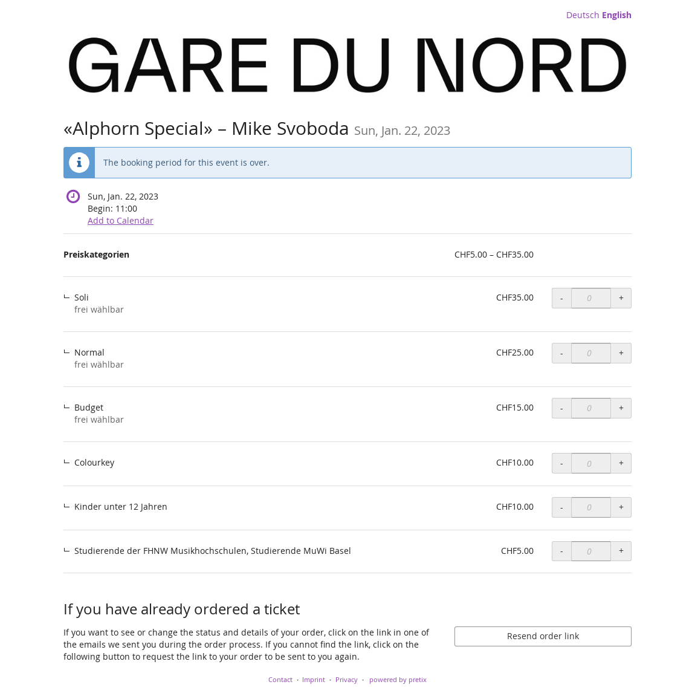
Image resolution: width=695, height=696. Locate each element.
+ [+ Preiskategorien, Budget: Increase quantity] (621, 408)
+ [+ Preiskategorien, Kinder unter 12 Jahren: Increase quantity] (621, 507)
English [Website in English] (617, 15)
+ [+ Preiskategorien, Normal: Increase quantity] (621, 353)
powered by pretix (398, 679)
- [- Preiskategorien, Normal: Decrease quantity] (561, 353)
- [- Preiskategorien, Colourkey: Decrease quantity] (561, 463)
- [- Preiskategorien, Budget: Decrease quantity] (561, 408)
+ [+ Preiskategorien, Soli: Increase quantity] (621, 298)
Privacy (346, 679)
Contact (280, 679)
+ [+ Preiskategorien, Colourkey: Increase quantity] (621, 463)
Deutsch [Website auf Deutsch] (583, 15)
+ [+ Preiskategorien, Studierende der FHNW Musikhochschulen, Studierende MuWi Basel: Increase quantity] (621, 550)
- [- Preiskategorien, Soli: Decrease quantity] (561, 298)
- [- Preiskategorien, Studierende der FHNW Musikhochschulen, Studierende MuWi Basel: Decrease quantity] (561, 550)
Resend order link (543, 636)
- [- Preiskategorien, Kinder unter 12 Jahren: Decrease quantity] (561, 507)
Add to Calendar (121, 220)
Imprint (313, 679)
